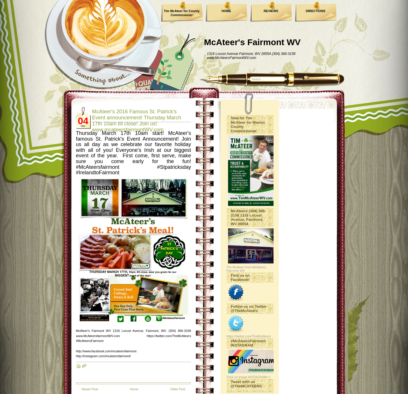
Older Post (177, 389)
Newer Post (90, 389)
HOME (226, 11)
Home (134, 389)
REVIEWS (271, 11)
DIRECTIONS (315, 11)
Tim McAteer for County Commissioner (182, 13)
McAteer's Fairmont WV (252, 42)
